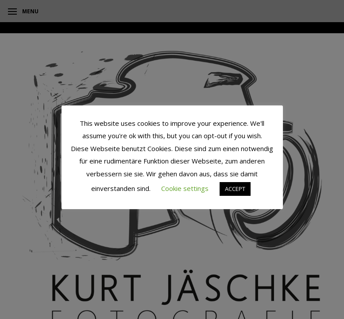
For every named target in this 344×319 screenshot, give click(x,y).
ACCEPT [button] (235, 189)
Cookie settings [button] (185, 188)
